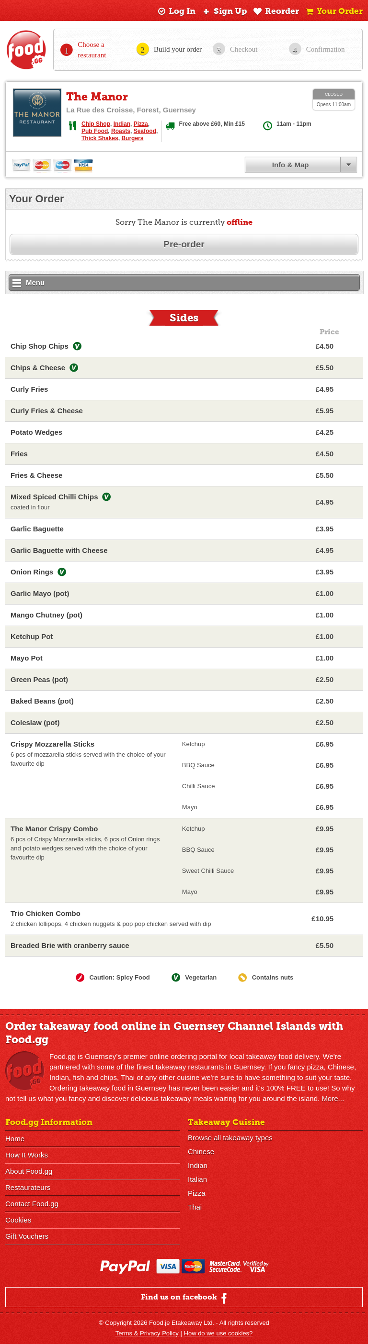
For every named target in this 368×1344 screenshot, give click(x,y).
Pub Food (94, 131)
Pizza (141, 124)
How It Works (26, 1155)
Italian (197, 1179)
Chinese (201, 1151)
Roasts (120, 131)
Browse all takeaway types (230, 1138)
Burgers (132, 138)
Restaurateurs (27, 1187)
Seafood (145, 131)
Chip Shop (95, 124)
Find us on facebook (185, 1298)
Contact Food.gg (31, 1204)
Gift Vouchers (26, 1236)
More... (333, 1098)
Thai (195, 1207)
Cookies (18, 1220)
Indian (122, 124)
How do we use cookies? (218, 1333)
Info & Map (290, 165)
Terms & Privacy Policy (147, 1333)
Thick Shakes (99, 138)
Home (14, 1139)
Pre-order (184, 244)
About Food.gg (28, 1171)
